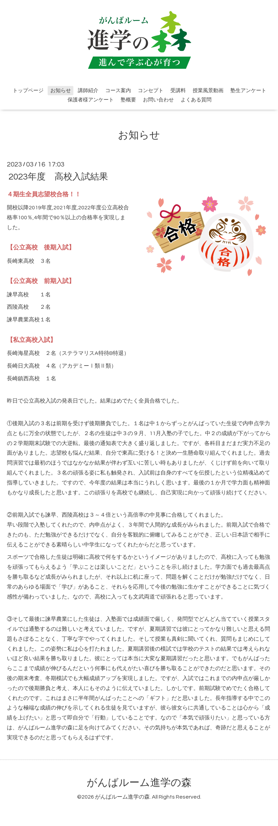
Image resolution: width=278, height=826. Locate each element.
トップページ (28, 90)
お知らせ (60, 90)
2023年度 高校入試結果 (58, 176)
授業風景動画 (208, 90)
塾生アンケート (248, 90)
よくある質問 (196, 99)
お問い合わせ (158, 99)
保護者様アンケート (91, 99)
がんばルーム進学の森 (139, 782)
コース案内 (118, 90)
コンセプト (151, 90)
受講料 (178, 90)
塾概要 (128, 99)
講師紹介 (88, 90)
